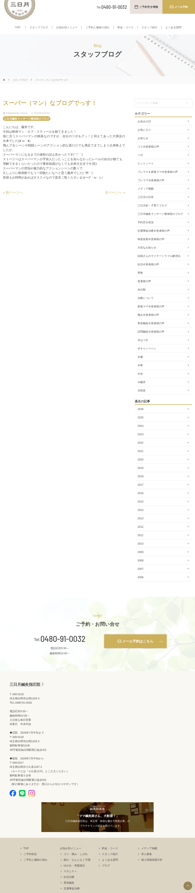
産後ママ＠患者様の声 (151, 313)
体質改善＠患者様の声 (151, 246)
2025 (140, 424)
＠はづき (143, 347)
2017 (140, 492)
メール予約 (181, 6)
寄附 (140, 280)
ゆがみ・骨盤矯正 (74, 872)
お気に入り (144, 137)
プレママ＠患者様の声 (151, 187)
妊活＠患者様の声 (148, 271)
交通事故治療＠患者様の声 (154, 238)
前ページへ (14, 200)
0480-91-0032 (62, 646)
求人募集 (146, 861)
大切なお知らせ (147, 255)
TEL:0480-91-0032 (21, 710)
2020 (140, 466)
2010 (140, 551)
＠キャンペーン (147, 355)
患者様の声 (144, 288)
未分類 (142, 297)
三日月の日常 (146, 204)
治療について (146, 305)
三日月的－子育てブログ (152, 212)
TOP (17, 28)
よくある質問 (173, 28)
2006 (140, 584)
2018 (140, 483)
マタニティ (70, 878)
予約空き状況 (146, 229)
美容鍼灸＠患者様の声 (151, 330)
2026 (140, 416)
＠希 (140, 372)
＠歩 (140, 381)
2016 (140, 500)
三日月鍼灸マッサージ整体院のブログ (26, 125)
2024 (140, 433)
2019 (140, 475)
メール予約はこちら (137, 648)
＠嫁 (140, 364)
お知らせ (143, 145)
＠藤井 (142, 389)
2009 (140, 559)
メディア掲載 (146, 196)
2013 (140, 525)
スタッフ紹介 (149, 28)
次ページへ (113, 200)
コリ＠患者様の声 (148, 154)
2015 (140, 509)
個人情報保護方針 (152, 867)
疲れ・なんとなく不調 (77, 867)
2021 (140, 458)
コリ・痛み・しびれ (76, 861)
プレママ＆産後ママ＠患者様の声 (158, 179)
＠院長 (142, 397)
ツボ (140, 162)
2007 (140, 576)
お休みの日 (144, 128)
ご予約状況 (30, 861)
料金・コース (125, 28)
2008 (140, 567)
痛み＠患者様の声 (148, 322)
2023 (140, 441)
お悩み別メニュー (67, 28)
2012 (140, 534)
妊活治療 (69, 884)
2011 (140, 542)
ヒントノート (146, 170)
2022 (140, 450)
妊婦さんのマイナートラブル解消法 (159, 263)
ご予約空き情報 (148, 6)
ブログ (106, 872)
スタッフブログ (38, 28)
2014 (140, 517)
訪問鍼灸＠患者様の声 (151, 339)
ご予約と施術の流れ (97, 28)
